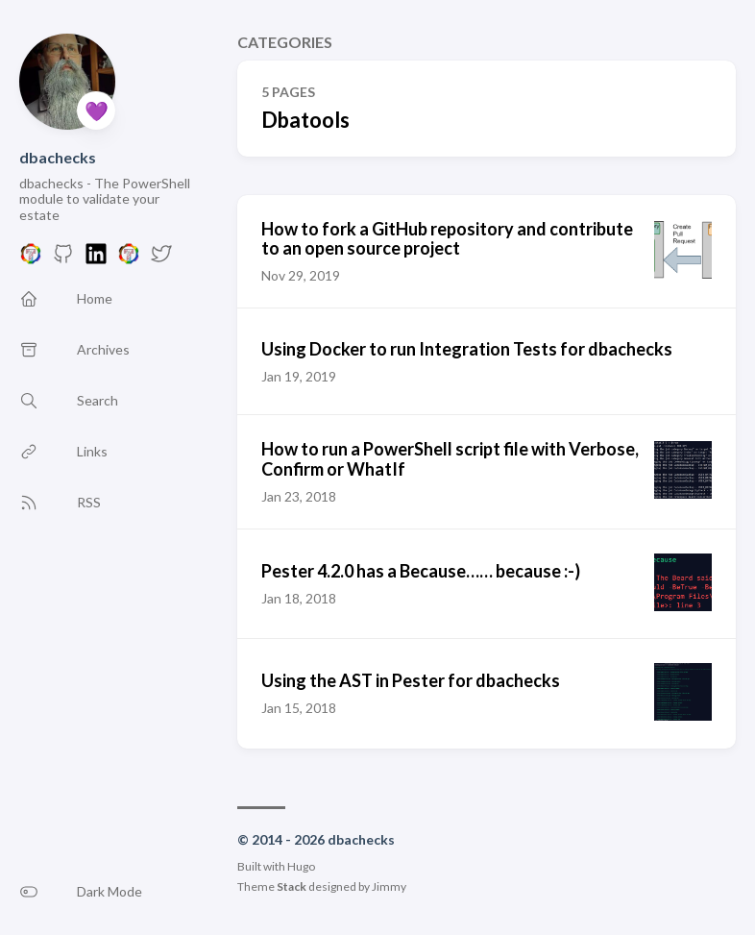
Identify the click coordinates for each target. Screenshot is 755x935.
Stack (291, 886)
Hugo (301, 866)
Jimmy (389, 886)
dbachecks (57, 157)
